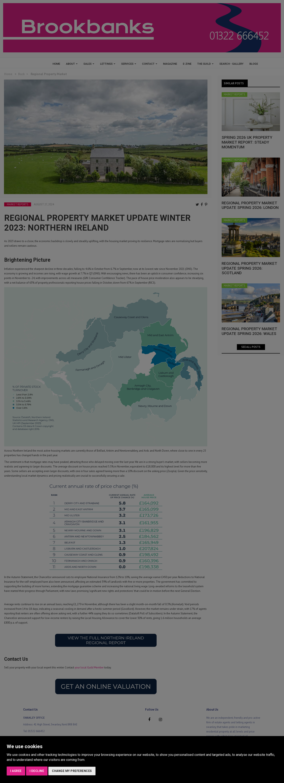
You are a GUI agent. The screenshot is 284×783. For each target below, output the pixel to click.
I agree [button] (16, 771)
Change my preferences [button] (72, 771)
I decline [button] (37, 771)
